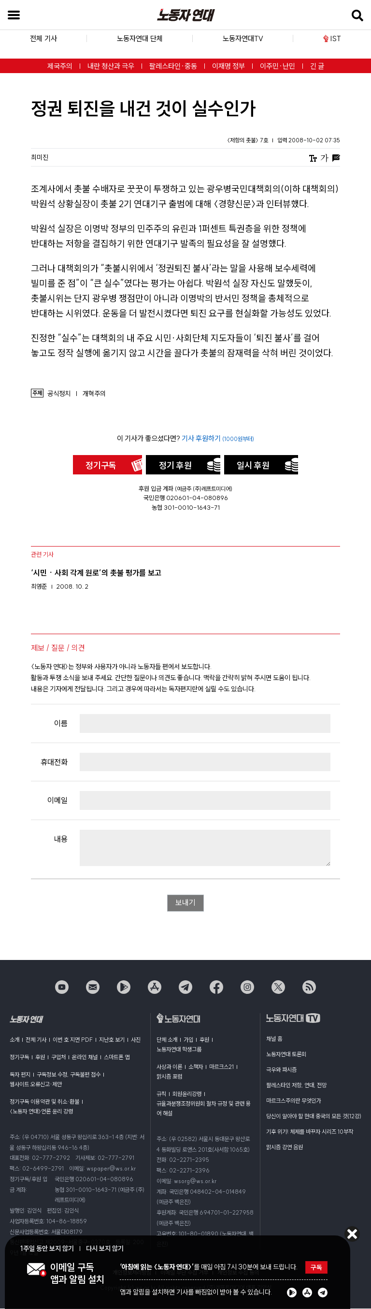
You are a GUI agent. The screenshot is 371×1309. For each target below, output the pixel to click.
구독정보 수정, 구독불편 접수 (68, 1075)
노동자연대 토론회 (286, 1054)
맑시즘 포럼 (169, 1077)
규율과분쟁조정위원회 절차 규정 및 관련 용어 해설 (204, 1108)
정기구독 (101, 465)
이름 (61, 723)
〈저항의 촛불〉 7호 (248, 140)
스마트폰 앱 (116, 1057)
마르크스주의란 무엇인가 (293, 1101)
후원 (40, 1057)
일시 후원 (253, 465)
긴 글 (317, 66)
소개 (14, 1040)
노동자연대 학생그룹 (179, 1049)
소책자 (195, 1067)
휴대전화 (54, 762)
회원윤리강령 (186, 1094)
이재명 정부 (228, 66)
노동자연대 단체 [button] (140, 38)
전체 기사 (36, 1040)
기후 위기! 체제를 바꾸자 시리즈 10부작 (309, 1132)
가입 (188, 1040)
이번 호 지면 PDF (73, 1040)
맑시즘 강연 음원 (284, 1147)
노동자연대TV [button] (243, 38)
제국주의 (59, 66)
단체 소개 (167, 1040)
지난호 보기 (112, 1040)
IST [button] (332, 38)
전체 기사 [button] (43, 38)
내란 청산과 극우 (110, 66)
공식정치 (59, 394)
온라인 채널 (85, 1057)
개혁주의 (94, 394)
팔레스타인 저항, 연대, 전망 (296, 1085)
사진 (136, 1040)
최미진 (39, 157)
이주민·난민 (277, 66)
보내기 (185, 903)
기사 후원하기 (218, 438)
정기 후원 (175, 465)
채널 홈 (274, 1039)
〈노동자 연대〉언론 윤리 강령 (41, 1111)
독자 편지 (20, 1075)
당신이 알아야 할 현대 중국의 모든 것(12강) (313, 1116)
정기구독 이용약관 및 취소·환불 (44, 1102)
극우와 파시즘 (281, 1070)
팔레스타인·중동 (173, 66)
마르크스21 (221, 1067)
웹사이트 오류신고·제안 (36, 1084)
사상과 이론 (169, 1067)
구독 (316, 1267)
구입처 (58, 1057)
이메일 (57, 800)
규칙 (161, 1094)
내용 (61, 839)
